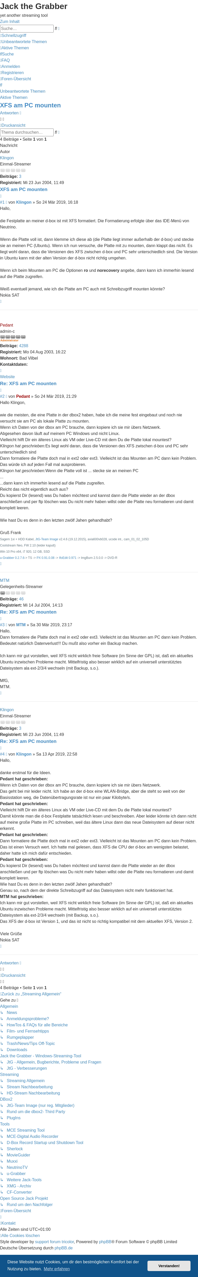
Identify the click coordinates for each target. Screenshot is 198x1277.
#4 (2, 754)
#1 (2, 202)
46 (21, 599)
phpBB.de (64, 1248)
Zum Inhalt (10, 21)
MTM (4, 580)
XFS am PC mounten (30, 105)
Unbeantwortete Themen (22, 91)
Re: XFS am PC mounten (28, 383)
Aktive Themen (13, 97)
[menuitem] (23, 41)
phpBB (105, 1242)
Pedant (6, 325)
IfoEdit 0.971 (67, 558)
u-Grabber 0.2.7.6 (12, 558)
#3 (2, 625)
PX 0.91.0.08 (45, 558)
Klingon (7, 158)
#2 (2, 396)
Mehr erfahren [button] (57, 1269)
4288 (23, 346)
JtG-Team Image (46, 539)
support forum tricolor (54, 1242)
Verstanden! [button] (169, 1266)
